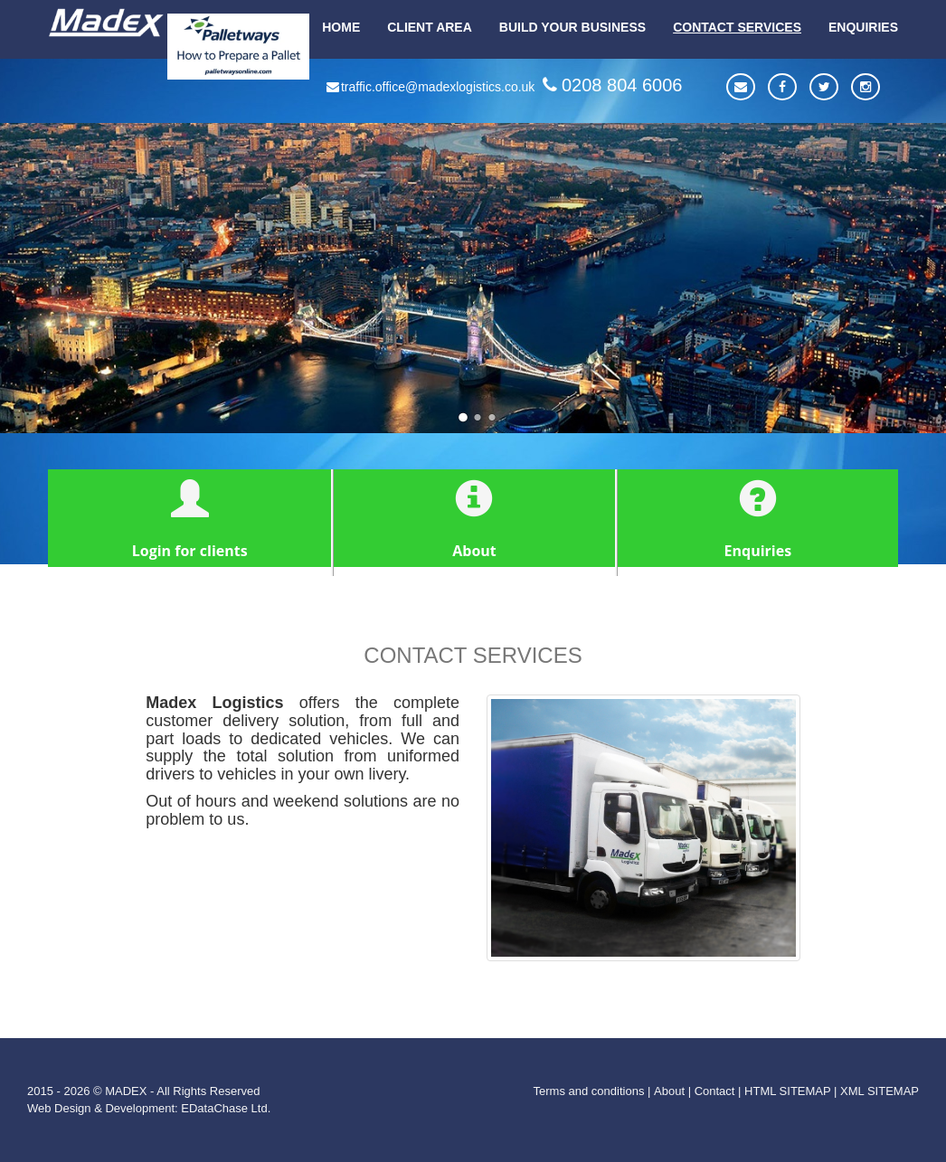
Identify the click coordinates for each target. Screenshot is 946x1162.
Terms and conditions (589, 1091)
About (669, 1091)
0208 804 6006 (610, 85)
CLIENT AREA (429, 27)
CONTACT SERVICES (737, 27)
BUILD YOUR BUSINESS (572, 27)
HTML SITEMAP (787, 1091)
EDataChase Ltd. (225, 1108)
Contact (715, 1091)
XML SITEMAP (879, 1091)
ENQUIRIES (863, 27)
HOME (341, 27)
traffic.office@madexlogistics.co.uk (429, 87)
